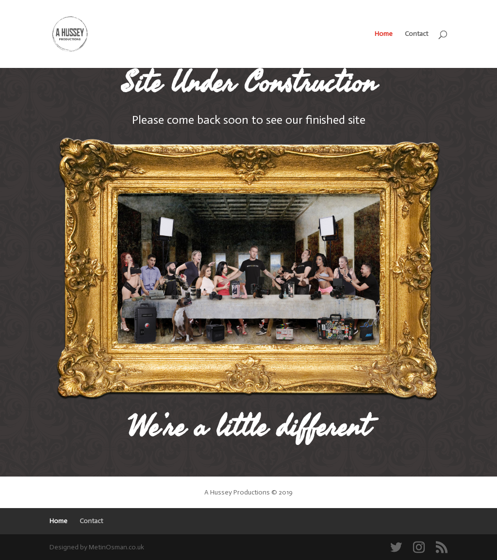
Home (384, 34)
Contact (416, 34)
